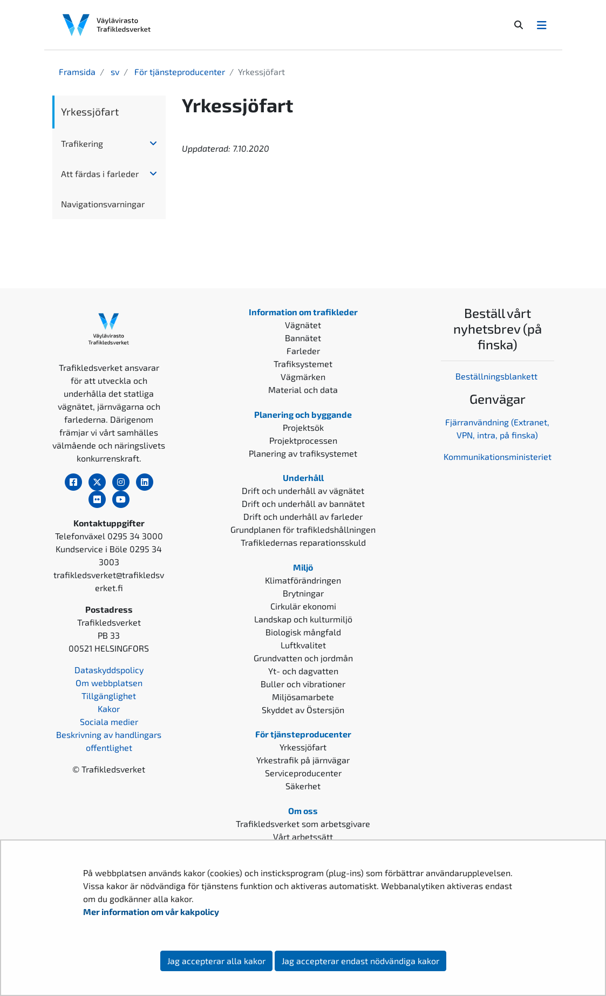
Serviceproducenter (303, 773)
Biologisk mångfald (303, 632)
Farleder (303, 350)
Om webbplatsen (109, 682)
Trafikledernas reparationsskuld (303, 542)
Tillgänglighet (108, 695)
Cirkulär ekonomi (303, 606)
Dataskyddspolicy (109, 670)
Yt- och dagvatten (303, 671)
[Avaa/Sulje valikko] (542, 25)
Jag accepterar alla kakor (216, 961)
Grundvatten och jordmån (303, 658)
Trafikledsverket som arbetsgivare (303, 823)
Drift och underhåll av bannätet (303, 503)
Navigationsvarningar (103, 204)
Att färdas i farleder (100, 173)
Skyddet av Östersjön (303, 709)
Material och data (303, 389)
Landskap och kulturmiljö (303, 619)
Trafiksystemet (303, 363)
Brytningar (303, 593)
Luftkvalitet (303, 645)
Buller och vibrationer (303, 684)
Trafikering (82, 143)
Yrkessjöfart (90, 111)
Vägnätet (303, 325)
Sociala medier (109, 721)
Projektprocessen (303, 440)
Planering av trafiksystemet (303, 453)
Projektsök (303, 427)
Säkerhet (303, 786)
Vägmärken (303, 376)
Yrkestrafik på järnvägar (303, 760)
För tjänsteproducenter (178, 71)
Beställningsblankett (497, 376)
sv (113, 71)
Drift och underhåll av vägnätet (303, 490)
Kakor (109, 708)
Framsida (77, 71)
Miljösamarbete (303, 697)
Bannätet (303, 338)
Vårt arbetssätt (303, 836)
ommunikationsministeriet (499, 456)
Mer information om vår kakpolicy (152, 911)
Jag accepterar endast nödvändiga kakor (360, 961)
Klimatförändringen (303, 580)
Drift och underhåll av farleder (303, 516)
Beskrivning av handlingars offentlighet (108, 741)
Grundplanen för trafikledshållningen (303, 529)
